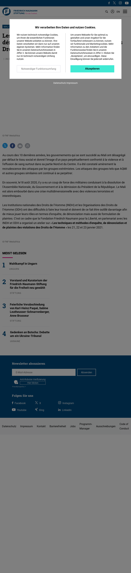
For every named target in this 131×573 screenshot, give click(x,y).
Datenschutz (59, 82)
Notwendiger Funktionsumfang (38, 69)
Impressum (72, 82)
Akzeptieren (92, 68)
